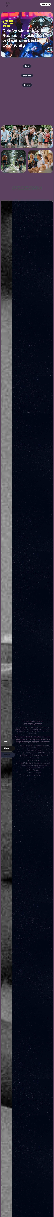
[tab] (8, 741)
